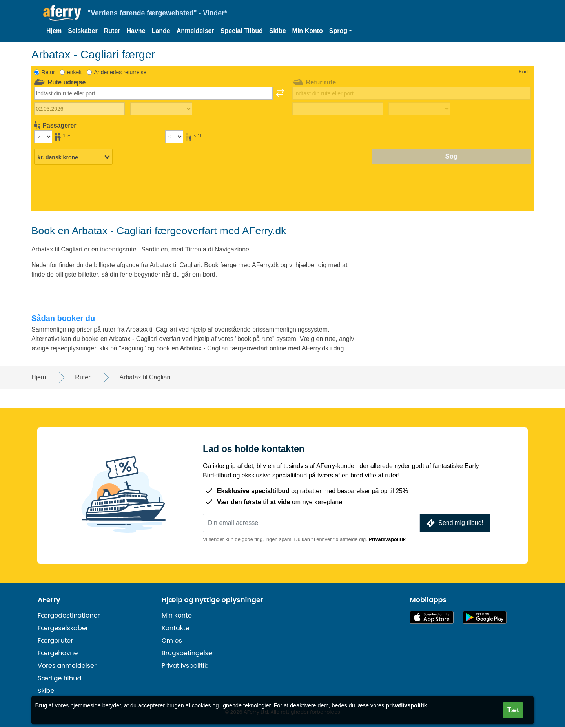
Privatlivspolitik (387, 539)
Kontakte (176, 627)
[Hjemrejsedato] (337, 108)
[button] (340, 31)
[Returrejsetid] (419, 109)
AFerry (49, 600)
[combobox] (153, 93)
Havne (136, 30)
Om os (172, 640)
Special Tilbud (242, 30)
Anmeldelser (195, 30)
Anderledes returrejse (120, 72)
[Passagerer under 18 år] (174, 136)
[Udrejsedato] (79, 108)
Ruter (112, 30)
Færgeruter (55, 640)
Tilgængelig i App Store (432, 617)
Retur (48, 72)
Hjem (54, 30)
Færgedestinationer (69, 615)
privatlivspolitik (406, 705)
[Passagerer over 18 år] (43, 136)
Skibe (277, 30)
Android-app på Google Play (485, 617)
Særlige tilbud (59, 678)
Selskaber (83, 30)
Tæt (513, 710)
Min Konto (307, 30)
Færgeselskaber (63, 627)
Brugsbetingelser (188, 653)
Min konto (177, 615)
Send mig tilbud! (454, 523)
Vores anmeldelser (67, 665)
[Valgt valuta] (73, 157)
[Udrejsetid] (161, 109)
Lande (161, 30)
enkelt (74, 72)
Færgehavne (58, 653)
